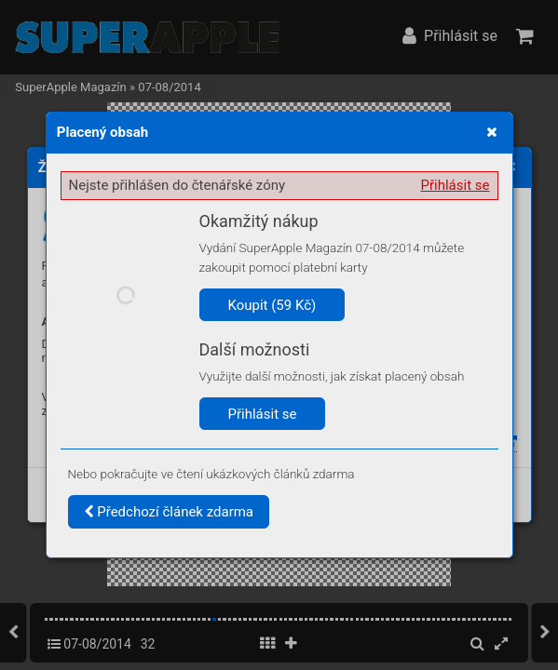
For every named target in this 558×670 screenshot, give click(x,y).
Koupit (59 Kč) (272, 305)
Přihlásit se (455, 185)
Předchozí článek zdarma (169, 511)
